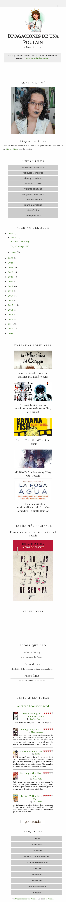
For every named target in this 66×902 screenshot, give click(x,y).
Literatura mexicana (37, 862)
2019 (10, 286)
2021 (10, 277)
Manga (37, 868)
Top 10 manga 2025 (19, 246)
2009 (10, 333)
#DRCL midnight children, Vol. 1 (33, 715)
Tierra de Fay (32, 664)
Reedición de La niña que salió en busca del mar (32, 669)
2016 (10, 300)
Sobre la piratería (33, 205)
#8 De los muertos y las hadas (32, 680)
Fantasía (37, 850)
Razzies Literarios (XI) (21, 241)
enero (13, 252)
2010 (10, 328)
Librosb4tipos (12, 149)
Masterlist (37, 880)
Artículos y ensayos (33, 172)
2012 (10, 319)
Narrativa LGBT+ (33, 183)
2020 (10, 281)
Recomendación (37, 886)
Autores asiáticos (33, 188)
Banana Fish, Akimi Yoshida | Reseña (33, 441)
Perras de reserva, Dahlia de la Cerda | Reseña (33, 533)
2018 (10, 291)
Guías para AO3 (33, 215)
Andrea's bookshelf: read (33, 706)
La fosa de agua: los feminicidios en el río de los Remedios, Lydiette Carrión (33, 507)
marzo (14, 237)
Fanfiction (37, 844)
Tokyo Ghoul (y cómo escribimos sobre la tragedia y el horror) (33, 408)
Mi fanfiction (33, 210)
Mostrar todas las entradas (38, 58)
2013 (10, 314)
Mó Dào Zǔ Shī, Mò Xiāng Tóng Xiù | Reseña (33, 473)
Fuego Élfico (32, 675)
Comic (37, 838)
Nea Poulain (48, 899)
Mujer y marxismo (33, 178)
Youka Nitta (37, 779)
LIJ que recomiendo (33, 199)
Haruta (37, 754)
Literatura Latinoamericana (37, 856)
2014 (10, 309)
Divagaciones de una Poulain (25, 899)
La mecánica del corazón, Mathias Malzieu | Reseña (33, 374)
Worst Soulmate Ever (31, 751)
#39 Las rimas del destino (32, 657)
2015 (10, 305)
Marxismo (37, 874)
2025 (10, 258)
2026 (10, 233)
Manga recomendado (33, 194)
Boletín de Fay (32, 652)
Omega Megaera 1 (31, 729)
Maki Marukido (37, 732)
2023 (10, 267)
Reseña (37, 892)
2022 (10, 272)
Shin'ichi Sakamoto (37, 719)
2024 (10, 262)
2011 (10, 324)
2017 (10, 295)
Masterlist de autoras (33, 167)
